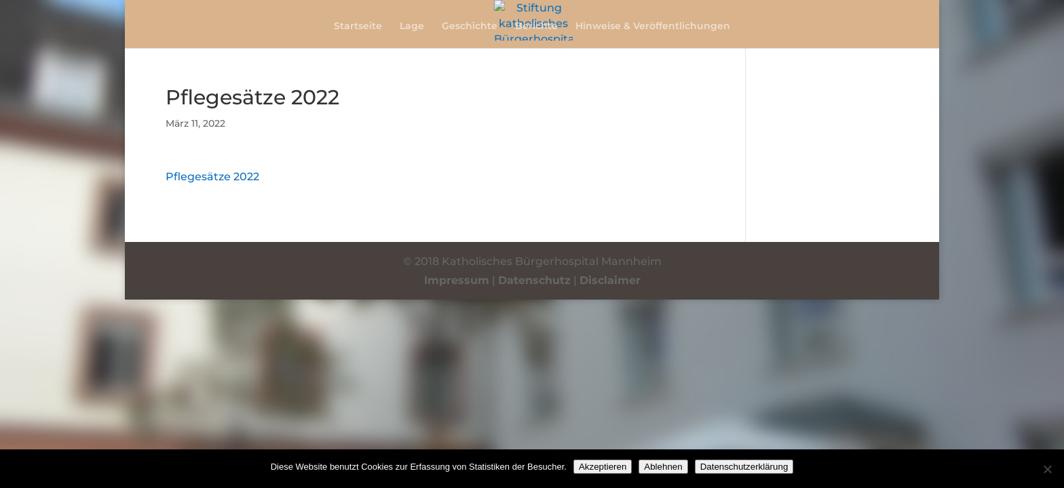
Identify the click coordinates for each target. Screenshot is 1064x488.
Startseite (358, 26)
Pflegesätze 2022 (212, 176)
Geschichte (469, 26)
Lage (412, 26)
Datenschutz (534, 280)
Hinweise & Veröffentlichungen (652, 26)
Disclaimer (610, 280)
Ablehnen (663, 467)
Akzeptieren (602, 467)
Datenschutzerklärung (744, 467)
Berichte (536, 26)
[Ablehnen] (1047, 469)
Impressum (456, 280)
